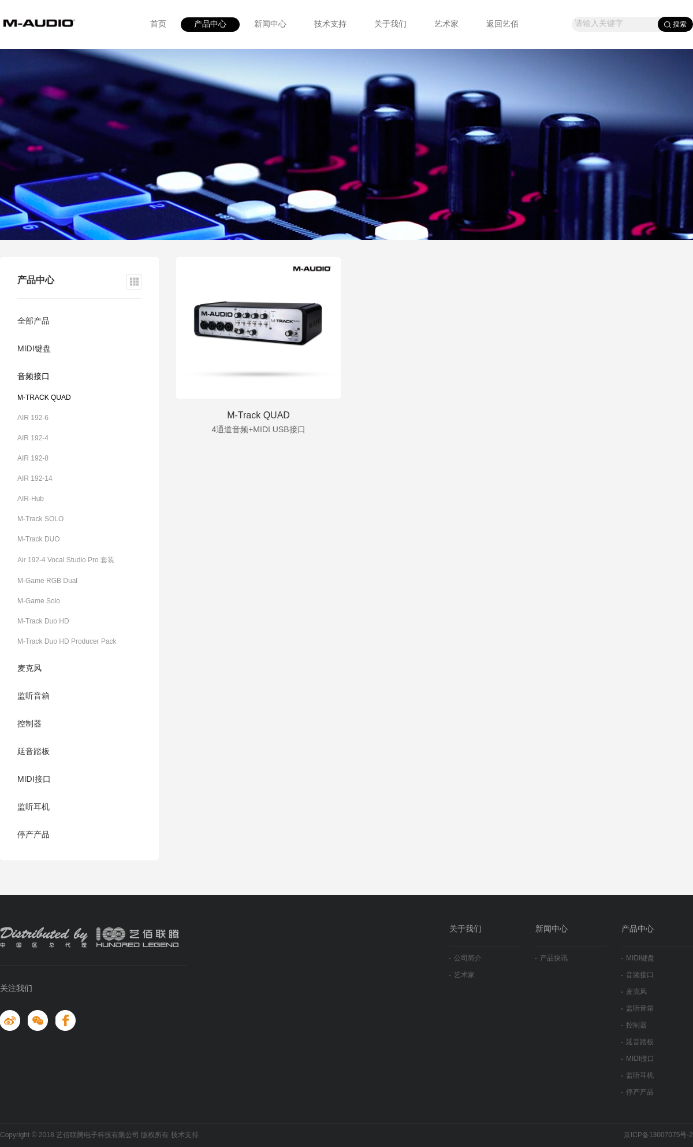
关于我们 (390, 24)
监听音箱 (33, 696)
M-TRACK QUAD (44, 398)
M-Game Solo (38, 601)
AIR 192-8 (33, 458)
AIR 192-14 (35, 478)
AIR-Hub (30, 499)
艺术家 (446, 24)
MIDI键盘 (34, 349)
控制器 (29, 724)
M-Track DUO (38, 539)
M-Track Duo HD (43, 621)
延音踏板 (33, 752)
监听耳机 (33, 807)
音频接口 (33, 377)
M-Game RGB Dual (47, 581)
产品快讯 (551, 958)
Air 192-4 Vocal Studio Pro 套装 (65, 560)
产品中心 (210, 24)
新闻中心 (270, 24)
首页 (158, 24)
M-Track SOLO (40, 519)
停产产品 (33, 835)
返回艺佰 (502, 24)
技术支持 (330, 24)
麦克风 (29, 669)
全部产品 (33, 321)
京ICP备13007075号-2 (658, 1135)
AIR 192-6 (33, 418)
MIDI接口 (34, 779)
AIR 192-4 (33, 438)
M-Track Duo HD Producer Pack (67, 641)
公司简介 (465, 958)
